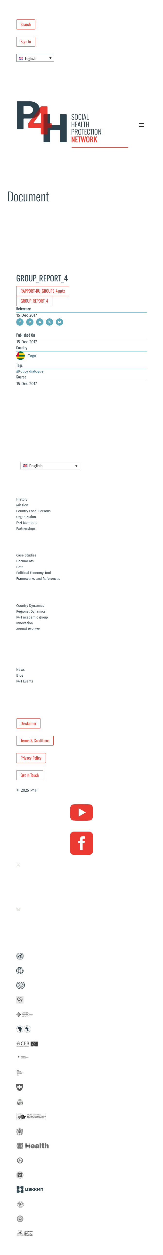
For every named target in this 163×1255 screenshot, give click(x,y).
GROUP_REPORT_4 (34, 301)
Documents (41, 216)
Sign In (26, 41)
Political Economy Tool (33, 573)
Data (20, 567)
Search (26, 24)
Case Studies (26, 555)
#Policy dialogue (29, 371)
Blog (19, 676)
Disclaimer (28, 723)
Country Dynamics (30, 606)
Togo (26, 355)
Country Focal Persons (33, 511)
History (21, 500)
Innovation (24, 623)
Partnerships (26, 529)
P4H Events (24, 681)
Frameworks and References (38, 579)
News (20, 670)
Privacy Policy (31, 758)
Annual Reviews (28, 629)
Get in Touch (30, 775)
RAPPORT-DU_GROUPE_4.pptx (43, 291)
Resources (24, 216)
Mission (22, 505)
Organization (26, 517)
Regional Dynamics (31, 612)
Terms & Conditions (35, 740)
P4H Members (26, 523)
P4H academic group (32, 617)
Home (11, 216)
